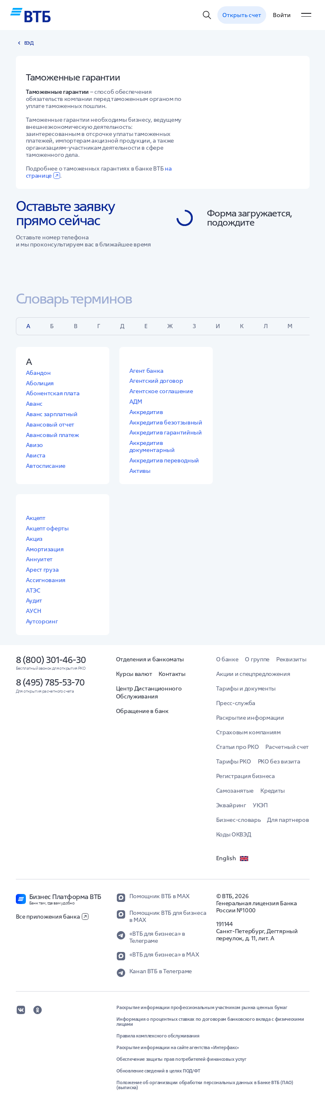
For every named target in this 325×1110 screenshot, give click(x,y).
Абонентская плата (53, 393)
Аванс (34, 403)
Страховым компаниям (248, 732)
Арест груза (42, 569)
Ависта (35, 455)
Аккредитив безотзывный (165, 422)
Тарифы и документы (246, 688)
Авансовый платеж (52, 435)
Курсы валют (134, 674)
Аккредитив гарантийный (165, 432)
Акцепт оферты (47, 528)
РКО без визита (279, 761)
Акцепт (35, 518)
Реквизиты (291, 659)
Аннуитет (39, 559)
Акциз (34, 538)
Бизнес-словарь (238, 820)
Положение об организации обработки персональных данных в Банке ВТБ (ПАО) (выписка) (204, 1085)
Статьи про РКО (237, 747)
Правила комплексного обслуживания (157, 1035)
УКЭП (260, 805)
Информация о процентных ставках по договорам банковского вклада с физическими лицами (210, 1022)
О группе (257, 659)
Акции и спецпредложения (253, 674)
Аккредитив (146, 412)
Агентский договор (156, 380)
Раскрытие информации (250, 717)
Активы (140, 471)
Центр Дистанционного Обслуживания (149, 692)
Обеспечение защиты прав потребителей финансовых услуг (181, 1059)
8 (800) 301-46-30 (51, 659)
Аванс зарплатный (52, 414)
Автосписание (46, 466)
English (232, 859)
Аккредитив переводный (164, 460)
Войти (282, 15)
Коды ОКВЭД (233, 834)
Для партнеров (288, 820)
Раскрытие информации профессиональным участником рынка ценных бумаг (201, 1007)
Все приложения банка (52, 916)
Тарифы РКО (233, 761)
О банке (227, 659)
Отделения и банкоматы (150, 659)
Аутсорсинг (42, 621)
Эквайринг (231, 805)
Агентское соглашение (161, 391)
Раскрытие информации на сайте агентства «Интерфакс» (177, 1047)
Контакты (172, 674)
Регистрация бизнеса (245, 776)
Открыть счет (241, 15)
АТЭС (33, 590)
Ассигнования (46, 580)
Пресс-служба (235, 703)
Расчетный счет (287, 747)
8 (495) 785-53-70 (50, 682)
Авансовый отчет (50, 424)
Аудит (34, 600)
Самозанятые (235, 790)
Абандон (38, 373)
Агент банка (146, 370)
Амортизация (45, 549)
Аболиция (40, 383)
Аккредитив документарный (152, 446)
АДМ (135, 401)
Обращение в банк (142, 711)
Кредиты (272, 790)
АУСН (33, 611)
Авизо (34, 445)
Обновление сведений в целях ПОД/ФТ (158, 1070)
